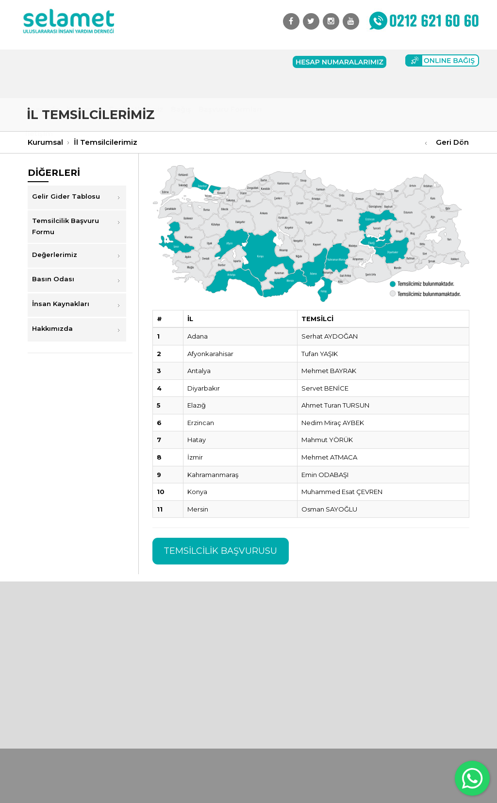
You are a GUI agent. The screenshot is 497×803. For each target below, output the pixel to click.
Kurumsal (84, 61)
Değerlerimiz (54, 254)
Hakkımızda (52, 328)
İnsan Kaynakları (60, 304)
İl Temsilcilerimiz (105, 142)
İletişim (39, 86)
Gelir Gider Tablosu (66, 196)
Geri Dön (452, 142)
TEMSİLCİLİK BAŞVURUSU (220, 551)
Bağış (181, 61)
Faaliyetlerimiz (136, 61)
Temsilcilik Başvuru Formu (65, 226)
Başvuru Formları (230, 61)
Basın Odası (53, 279)
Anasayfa (42, 61)
